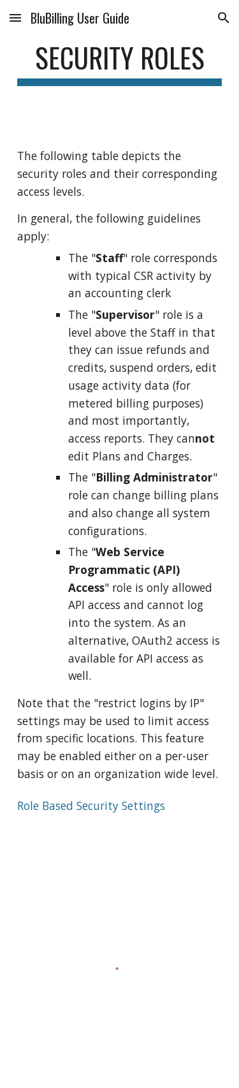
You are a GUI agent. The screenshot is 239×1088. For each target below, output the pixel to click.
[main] (120, 63)
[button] (15, 17)
